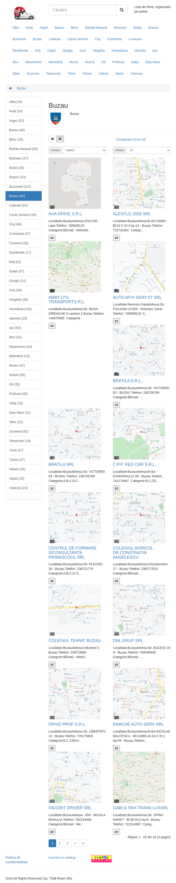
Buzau (37, 39)
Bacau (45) (17, 130)
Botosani (120, 27)
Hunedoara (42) (20, 309)
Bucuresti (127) (20, 186)
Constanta (114, 39)
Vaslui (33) (16, 478)
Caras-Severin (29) (22, 215)
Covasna (135, 39)
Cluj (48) (15, 224)
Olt (103, 62)
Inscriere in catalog (62, 857)
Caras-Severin (77, 39)
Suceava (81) (18, 431)
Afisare (120, 150)
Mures (73, 62)
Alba (16, 27)
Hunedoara (119, 50)
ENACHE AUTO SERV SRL (138, 724)
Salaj (134, 62)
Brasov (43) (17, 177)
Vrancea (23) (18, 488)
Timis (71, 73)
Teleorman (53, 73)
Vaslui (119, 73)
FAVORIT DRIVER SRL (70, 808)
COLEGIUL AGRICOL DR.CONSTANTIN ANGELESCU (133, 553)
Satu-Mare (152, 62)
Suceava (33, 73)
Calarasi (54, 39)
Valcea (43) (17, 469)
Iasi (154, 50)
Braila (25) (16, 168)
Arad (29, 27)
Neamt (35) (17, 375)
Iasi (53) (15, 328)
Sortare (55, 150)
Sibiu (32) (16, 422)
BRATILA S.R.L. (127, 381)
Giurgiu (68, 50)
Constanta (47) (19, 233)
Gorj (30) (15, 290)
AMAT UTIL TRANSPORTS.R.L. (67, 299)
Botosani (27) (18, 158)
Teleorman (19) (20, 441)
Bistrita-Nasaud (96, 27)
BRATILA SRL (61, 464)
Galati (51, 50)
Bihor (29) (16, 139)
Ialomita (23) (18, 318)
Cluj (97, 39)
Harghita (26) (18, 299)
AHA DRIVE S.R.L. (66, 214)
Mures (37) (17, 365)
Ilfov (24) (15, 337)
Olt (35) (14, 384)
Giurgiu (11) (17, 281)
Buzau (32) (17, 196)
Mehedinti (55, 62)
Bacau (59, 27)
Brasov (153, 27)
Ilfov (16, 62)
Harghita (99, 50)
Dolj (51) (15, 262)
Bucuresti (19, 39)
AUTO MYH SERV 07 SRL (137, 297)
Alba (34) (15, 102)
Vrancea (136, 73)
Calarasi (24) (18, 205)
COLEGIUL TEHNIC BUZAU (75, 640)
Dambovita (20, 50)
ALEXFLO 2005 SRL (132, 214)
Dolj (37, 50)
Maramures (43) (20, 346)
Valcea (103, 73)
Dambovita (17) (20, 252)
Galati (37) (16, 271)
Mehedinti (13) (19, 356)
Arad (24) (15, 111)
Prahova (118, 62)
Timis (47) (16, 450)
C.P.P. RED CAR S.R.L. (134, 464)
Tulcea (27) (17, 459)
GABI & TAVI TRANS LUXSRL (141, 808)
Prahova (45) (18, 394)
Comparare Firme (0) (131, 139)
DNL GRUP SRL (128, 640)
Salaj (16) (16, 403)
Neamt (89, 62)
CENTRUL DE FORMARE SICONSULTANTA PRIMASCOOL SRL (72, 553)
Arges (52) (16, 120)
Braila (137, 27)
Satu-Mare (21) (20, 412)
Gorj (83, 50)
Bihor (74, 27)
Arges (44, 27)
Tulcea (87, 73)
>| (83, 843)
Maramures (33, 62)
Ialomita (140, 50)
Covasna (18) (18, 243)
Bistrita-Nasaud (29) (23, 149)
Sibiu (16, 73)
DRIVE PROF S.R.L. (67, 724)
